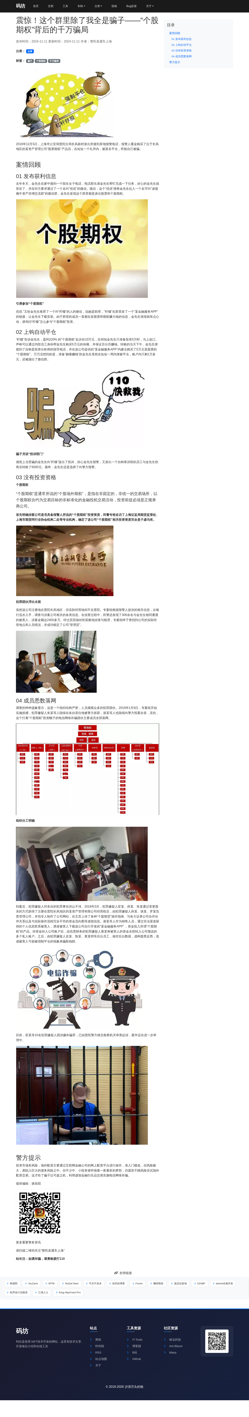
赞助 (96, 1343)
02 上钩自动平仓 (182, 44)
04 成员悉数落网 (182, 56)
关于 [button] (155, 6)
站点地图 (99, 1363)
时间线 (97, 1349)
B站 (132, 1356)
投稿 (119, 6)
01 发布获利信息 (182, 39)
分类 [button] (101, 6)
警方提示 (174, 62)
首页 (36, 6)
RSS (96, 1356)
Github (134, 1363)
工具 (67, 6)
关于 (96, 1370)
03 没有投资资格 (182, 50)
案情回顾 (174, 33)
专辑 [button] (83, 6)
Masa (170, 1356)
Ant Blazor (174, 1349)
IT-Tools (135, 1343)
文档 (52, 6)
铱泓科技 (173, 1343)
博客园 (134, 1349)
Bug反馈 (137, 6)
